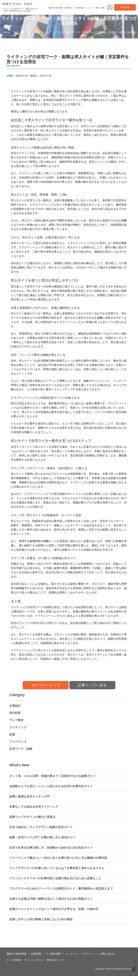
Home (6, 32)
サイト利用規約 (14, 959)
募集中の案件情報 (56, 7)
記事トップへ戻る (92, 685)
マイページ (88, 953)
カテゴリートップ (45, 685)
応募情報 (68, 7)
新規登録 (125, 7)
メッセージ (89, 7)
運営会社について (55, 959)
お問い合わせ (107, 953)
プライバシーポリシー (34, 959)
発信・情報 (100, 7)
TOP (133, 969)
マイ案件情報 (78, 7)
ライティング (41, 32)
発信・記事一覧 (22, 32)
